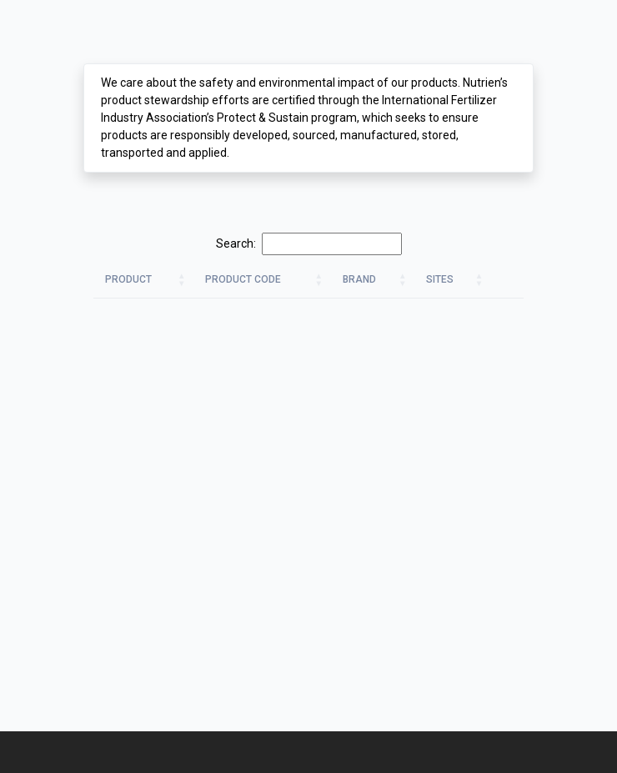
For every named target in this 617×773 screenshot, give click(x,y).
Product (128, 279)
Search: (309, 244)
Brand (359, 279)
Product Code (243, 279)
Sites (440, 279)
